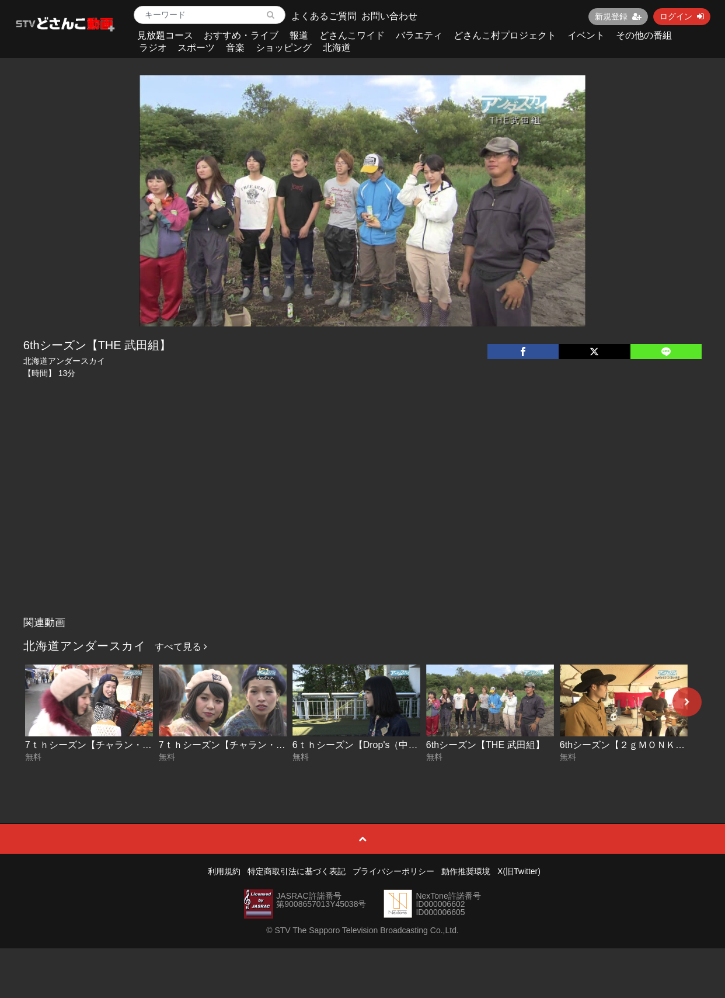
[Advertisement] (362, 523)
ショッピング (284, 48)
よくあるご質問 (324, 16)
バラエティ (419, 35)
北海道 (337, 48)
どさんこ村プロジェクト (505, 35)
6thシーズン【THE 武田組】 (485, 745)
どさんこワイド (352, 35)
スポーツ (196, 48)
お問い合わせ (389, 16)
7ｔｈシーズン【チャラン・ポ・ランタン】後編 (125, 745)
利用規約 (224, 871)
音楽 (235, 48)
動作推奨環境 (465, 871)
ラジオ (153, 48)
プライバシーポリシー (393, 871)
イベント (586, 35)
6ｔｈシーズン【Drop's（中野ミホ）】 (373, 745)
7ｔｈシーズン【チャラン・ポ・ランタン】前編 (259, 745)
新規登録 (618, 16)
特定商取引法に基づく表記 (297, 871)
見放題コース (165, 35)
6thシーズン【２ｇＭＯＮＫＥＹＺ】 (636, 745)
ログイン (682, 16)
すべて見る (181, 647)
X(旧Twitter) (519, 871)
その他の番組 (644, 35)
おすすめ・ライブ (241, 35)
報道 (299, 35)
